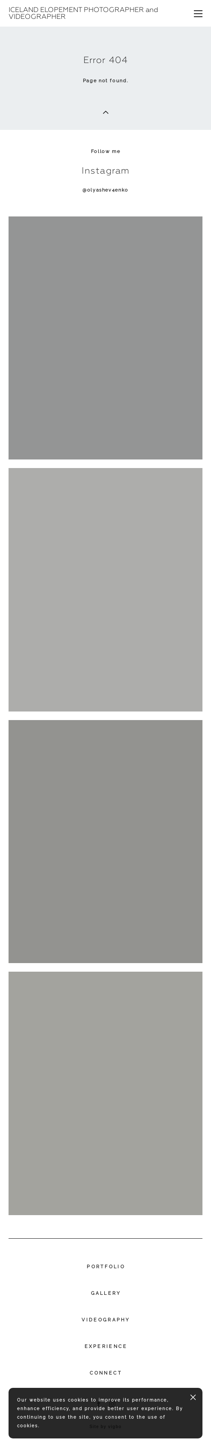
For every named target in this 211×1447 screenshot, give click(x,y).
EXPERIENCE (106, 1346)
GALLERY (106, 1293)
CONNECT (106, 1373)
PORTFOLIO (106, 1267)
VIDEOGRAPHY (106, 1320)
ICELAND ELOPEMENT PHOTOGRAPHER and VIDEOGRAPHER (83, 13)
